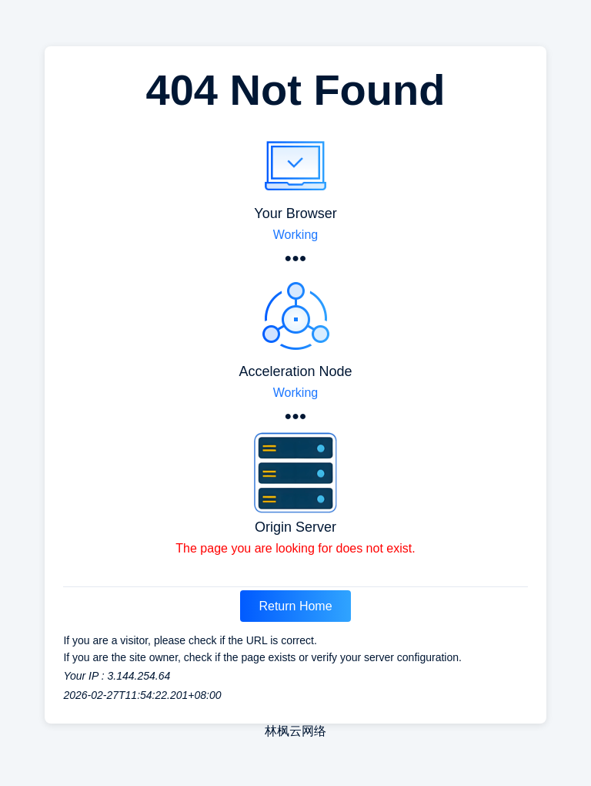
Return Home (295, 606)
